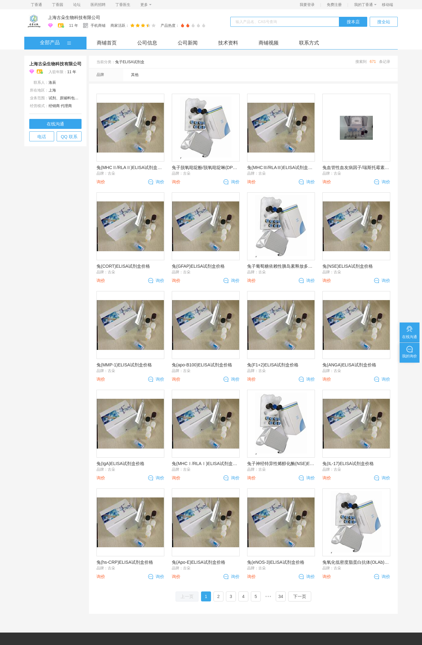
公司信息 (147, 42)
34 (280, 596)
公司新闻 (188, 42)
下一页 (299, 596)
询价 (160, 181)
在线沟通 (55, 123)
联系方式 (309, 42)
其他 (134, 75)
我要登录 (307, 4)
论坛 (77, 4)
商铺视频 (269, 42)
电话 (41, 136)
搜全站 (383, 21)
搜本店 (353, 21)
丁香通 (36, 4)
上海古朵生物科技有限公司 (74, 17)
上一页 (187, 596)
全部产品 (50, 42)
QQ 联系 (69, 136)
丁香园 (57, 4)
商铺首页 (107, 42)
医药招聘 (98, 4)
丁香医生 (122, 4)
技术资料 (228, 42)
